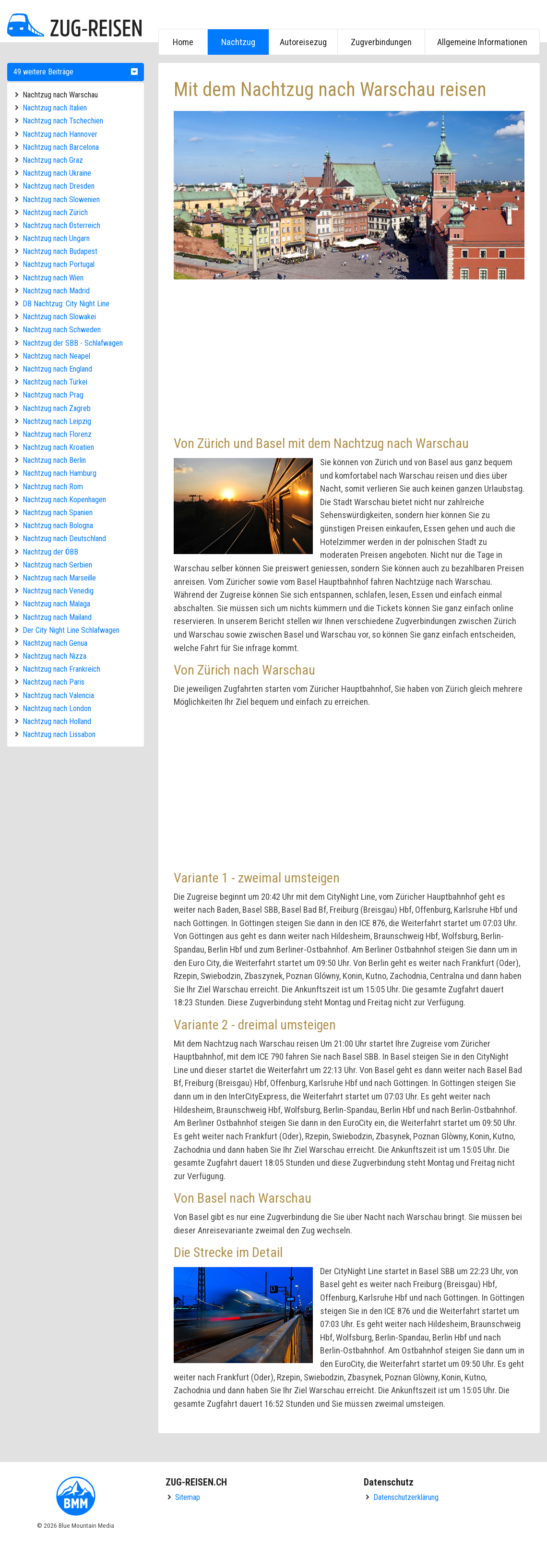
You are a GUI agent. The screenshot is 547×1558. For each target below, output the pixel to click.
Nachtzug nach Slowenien (61, 199)
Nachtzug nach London (57, 708)
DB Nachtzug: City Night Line (66, 303)
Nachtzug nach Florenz (57, 434)
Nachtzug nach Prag (53, 394)
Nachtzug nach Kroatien (58, 447)
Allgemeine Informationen (482, 42)
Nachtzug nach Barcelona (61, 147)
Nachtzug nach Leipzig (57, 421)
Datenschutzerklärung (406, 1497)
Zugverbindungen (381, 42)
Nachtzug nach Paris (53, 682)
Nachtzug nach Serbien (57, 564)
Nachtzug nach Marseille (59, 577)
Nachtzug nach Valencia (58, 695)
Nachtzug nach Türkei (55, 381)
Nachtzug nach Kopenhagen (64, 499)
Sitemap (187, 1497)
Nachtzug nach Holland (57, 721)
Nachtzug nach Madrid (56, 290)
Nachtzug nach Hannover (60, 134)
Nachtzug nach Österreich (61, 225)
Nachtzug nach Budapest (60, 251)
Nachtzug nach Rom (53, 486)
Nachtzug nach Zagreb (57, 408)
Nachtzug (238, 42)
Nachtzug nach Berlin (54, 460)
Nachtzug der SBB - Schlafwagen (73, 343)
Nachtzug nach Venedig (58, 590)
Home (183, 42)
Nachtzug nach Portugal (59, 264)
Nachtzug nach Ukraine (57, 173)
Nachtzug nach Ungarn (56, 238)
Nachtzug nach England (57, 369)
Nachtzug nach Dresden (59, 186)
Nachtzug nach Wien (53, 277)
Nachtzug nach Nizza (54, 656)
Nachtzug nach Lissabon (59, 734)
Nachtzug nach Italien (55, 107)
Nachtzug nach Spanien (58, 512)
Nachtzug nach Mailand (57, 617)
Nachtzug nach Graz (53, 160)
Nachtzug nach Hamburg (59, 473)
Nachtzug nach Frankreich (61, 669)
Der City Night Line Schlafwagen (71, 630)
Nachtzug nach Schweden (62, 329)
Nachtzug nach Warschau (60, 94)
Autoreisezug (303, 42)
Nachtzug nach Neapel (56, 356)
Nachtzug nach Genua (55, 643)
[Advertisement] (349, 356)
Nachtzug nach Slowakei (59, 316)
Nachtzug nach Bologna (58, 525)
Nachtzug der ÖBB (50, 551)
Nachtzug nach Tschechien (63, 120)
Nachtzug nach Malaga (56, 603)
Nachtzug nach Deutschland (64, 538)
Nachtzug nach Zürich (55, 212)
